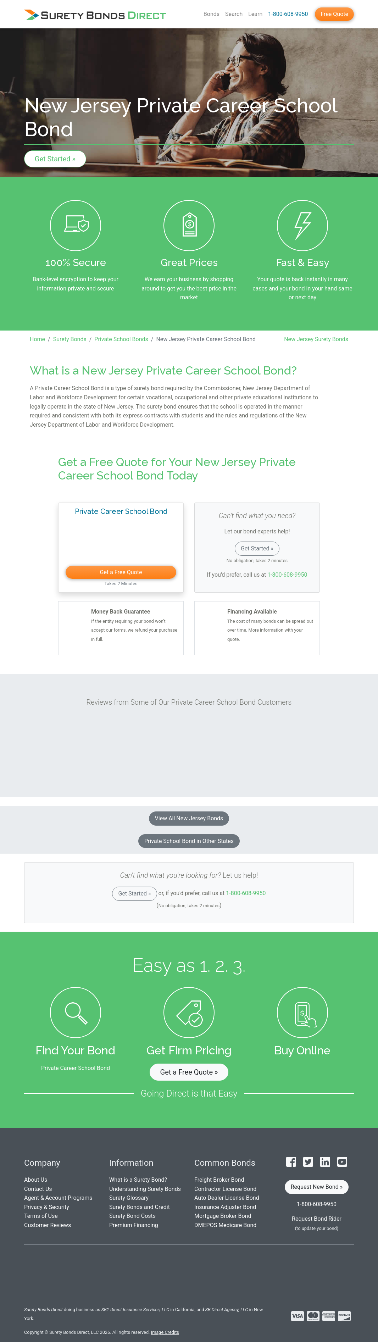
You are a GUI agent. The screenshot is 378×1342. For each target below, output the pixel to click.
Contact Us (38, 1189)
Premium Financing (133, 1225)
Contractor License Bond (225, 1189)
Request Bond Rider (316, 1218)
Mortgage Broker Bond (222, 1216)
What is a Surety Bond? (138, 1179)
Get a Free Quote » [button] (189, 1072)
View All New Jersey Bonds (189, 818)
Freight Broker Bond (219, 1179)
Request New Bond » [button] (317, 1186)
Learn (255, 14)
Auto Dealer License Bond (226, 1197)
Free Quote (334, 14)
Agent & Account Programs (58, 1197)
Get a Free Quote (121, 572)
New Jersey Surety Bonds (316, 339)
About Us (35, 1179)
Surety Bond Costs (132, 1216)
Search (234, 14)
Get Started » (55, 159)
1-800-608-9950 (288, 14)
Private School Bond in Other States (189, 841)
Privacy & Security (46, 1207)
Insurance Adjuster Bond (225, 1207)
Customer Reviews (47, 1225)
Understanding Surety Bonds (145, 1189)
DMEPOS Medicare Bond (225, 1225)
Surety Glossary (129, 1197)
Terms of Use (41, 1216)
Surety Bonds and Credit (139, 1207)
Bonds (211, 14)
